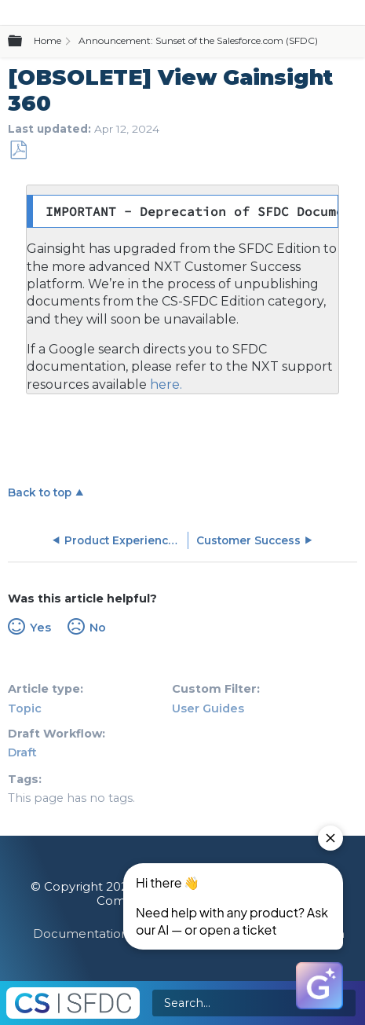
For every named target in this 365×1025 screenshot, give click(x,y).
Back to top (39, 492)
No (97, 627)
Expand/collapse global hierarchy (24, 41)
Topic (25, 708)
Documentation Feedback (113, 933)
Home (47, 40)
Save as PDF (18, 150)
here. (164, 384)
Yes (40, 627)
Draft (22, 752)
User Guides (208, 708)
